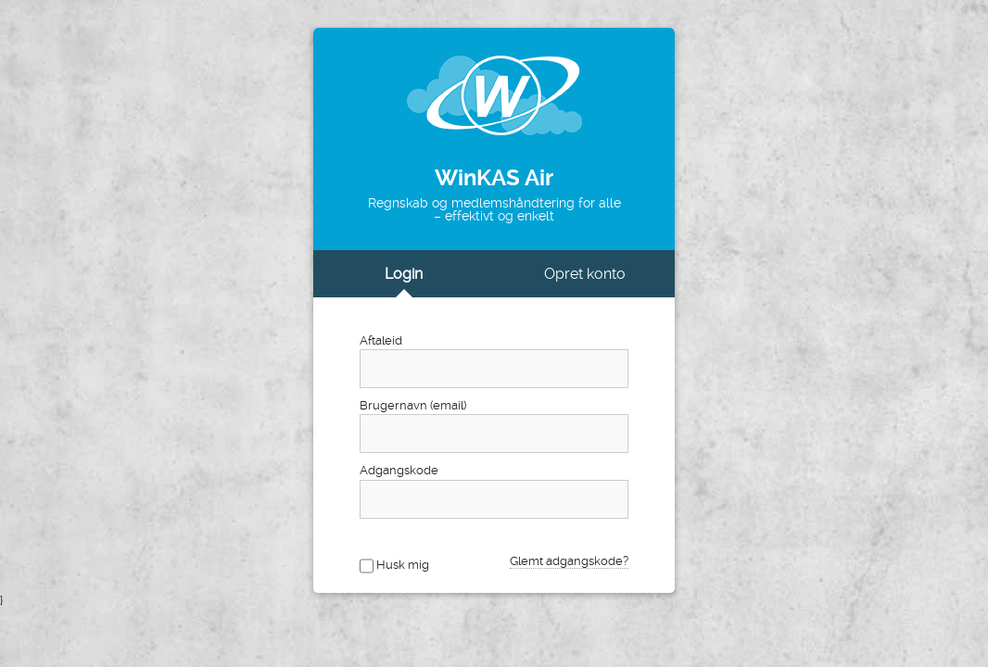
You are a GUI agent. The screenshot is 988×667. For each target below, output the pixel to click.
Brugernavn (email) (413, 405)
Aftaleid (381, 340)
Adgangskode (399, 470)
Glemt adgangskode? (569, 561)
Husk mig (402, 565)
